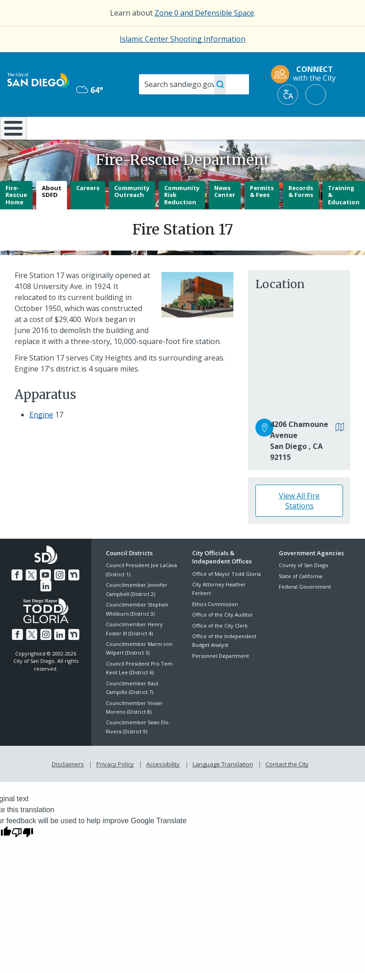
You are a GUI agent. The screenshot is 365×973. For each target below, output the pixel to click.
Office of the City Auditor (222, 638)
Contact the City (285, 787)
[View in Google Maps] (340, 452)
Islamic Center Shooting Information (182, 39)
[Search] (194, 84)
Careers (88, 212)
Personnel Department (220, 680)
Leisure (51, 127)
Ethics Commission (215, 628)
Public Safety (275, 127)
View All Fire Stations (299, 525)
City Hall (335, 127)
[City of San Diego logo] (38, 79)
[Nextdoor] (66, 598)
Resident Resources (107, 132)
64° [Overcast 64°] (89, 90)
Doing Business (161, 132)
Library (216, 127)
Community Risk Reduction (181, 219)
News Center (224, 215)
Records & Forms (300, 215)
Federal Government (305, 610)
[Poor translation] (22, 854)
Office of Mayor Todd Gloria (226, 597)
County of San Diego (303, 589)
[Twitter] (25, 598)
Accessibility (163, 787)
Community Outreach (131, 215)
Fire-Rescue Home (16, 219)
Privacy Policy (116, 787)
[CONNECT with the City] (306, 74)
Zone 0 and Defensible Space (204, 13)
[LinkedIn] (79, 598)
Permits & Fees (262, 215)
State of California (300, 600)
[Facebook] (11, 598)
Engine (41, 438)
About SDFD (51, 215)
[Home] (11, 140)
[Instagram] (52, 598)
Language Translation (222, 787)
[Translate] (287, 94)
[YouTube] (38, 598)
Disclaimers (70, 787)
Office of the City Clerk (220, 649)
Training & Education (343, 219)
